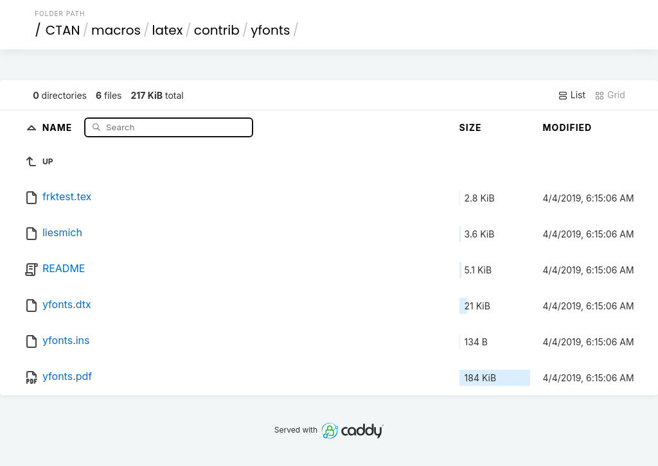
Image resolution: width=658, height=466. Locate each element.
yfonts (270, 30)
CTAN (63, 30)
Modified (567, 127)
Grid (609, 95)
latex (167, 30)
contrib (217, 30)
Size (470, 127)
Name (58, 126)
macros (116, 30)
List (571, 95)
